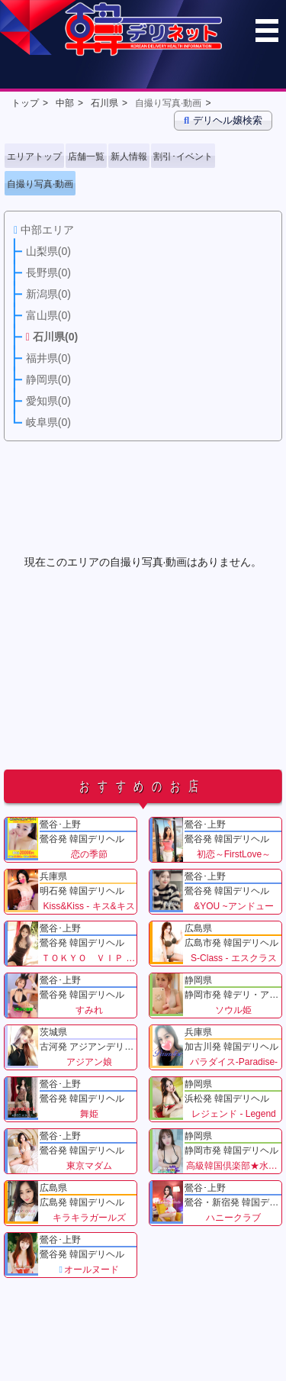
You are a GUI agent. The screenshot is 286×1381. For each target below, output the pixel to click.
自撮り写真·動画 (168, 103)
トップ (25, 103)
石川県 (104, 103)
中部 (65, 103)
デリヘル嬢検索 (223, 120)
